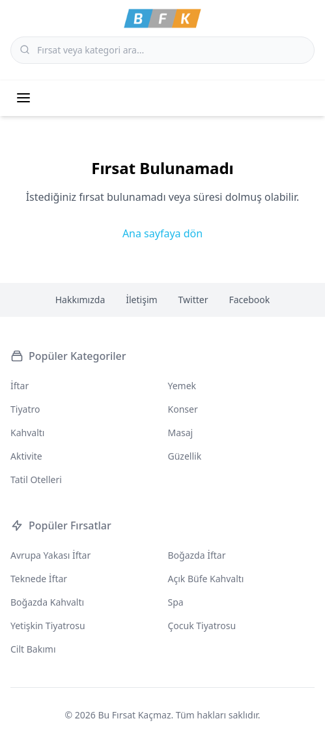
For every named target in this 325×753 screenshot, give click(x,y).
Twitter (193, 299)
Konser (183, 409)
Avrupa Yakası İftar (50, 555)
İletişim (141, 299)
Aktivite (26, 456)
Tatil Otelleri (36, 479)
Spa (176, 602)
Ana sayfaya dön (162, 233)
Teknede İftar (38, 578)
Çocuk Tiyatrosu (202, 625)
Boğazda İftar (197, 555)
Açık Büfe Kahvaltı (206, 578)
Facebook (249, 299)
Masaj (180, 432)
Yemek (182, 385)
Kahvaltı (27, 432)
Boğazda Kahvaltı (47, 602)
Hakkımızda (80, 299)
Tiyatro (25, 409)
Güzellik (185, 456)
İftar (19, 385)
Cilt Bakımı (33, 649)
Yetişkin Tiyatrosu (47, 625)
